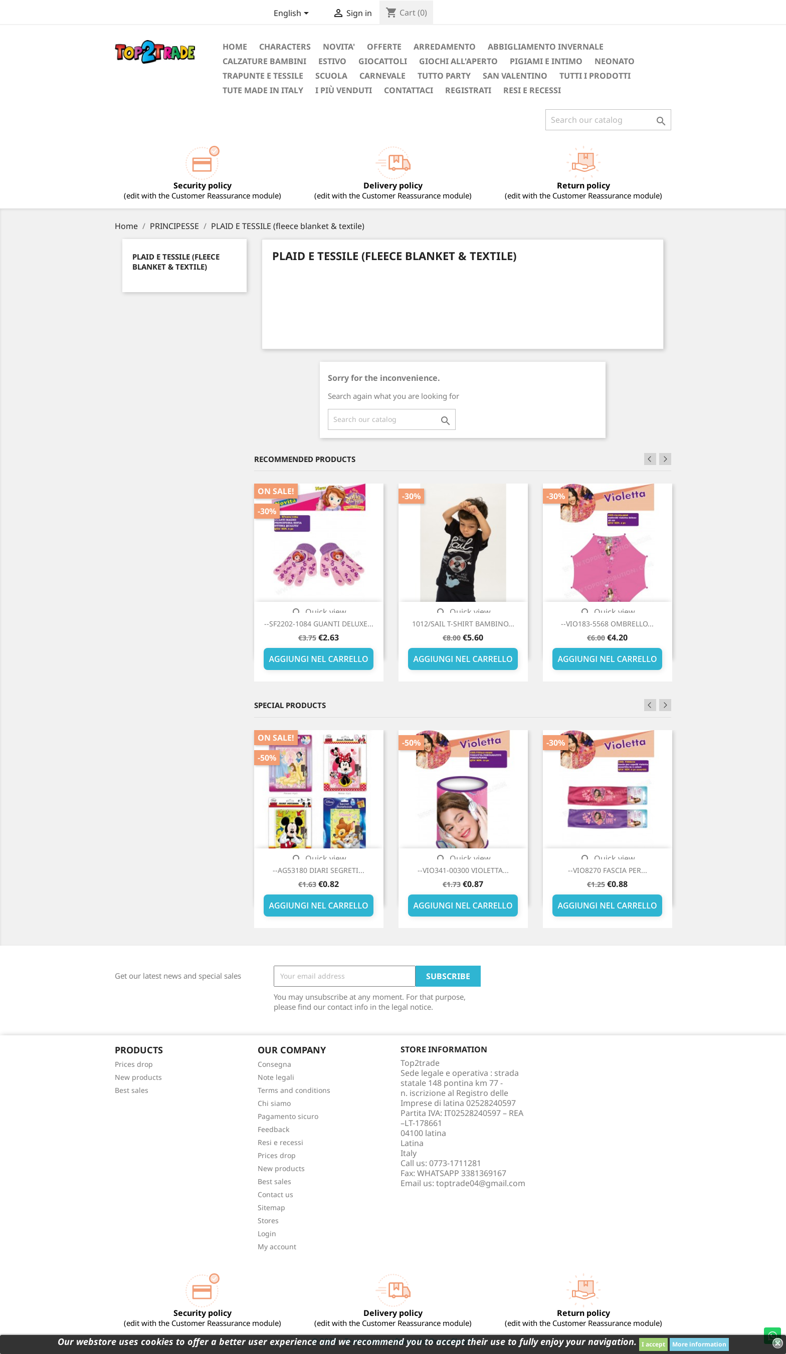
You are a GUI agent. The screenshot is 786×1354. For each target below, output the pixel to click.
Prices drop (134, 1064)
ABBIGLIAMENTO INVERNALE (546, 46)
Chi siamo (274, 1103)
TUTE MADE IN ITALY (263, 90)
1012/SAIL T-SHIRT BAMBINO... (463, 623)
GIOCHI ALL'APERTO (458, 61)
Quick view (318, 611)
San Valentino (515, 75)
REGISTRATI (468, 90)
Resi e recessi (532, 90)
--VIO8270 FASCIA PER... (607, 870)
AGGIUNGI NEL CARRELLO (318, 658)
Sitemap (271, 1207)
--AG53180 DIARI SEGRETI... (318, 870)
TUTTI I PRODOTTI (595, 75)
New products (138, 1077)
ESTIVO (332, 61)
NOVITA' (339, 46)
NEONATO (615, 61)
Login (267, 1233)
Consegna (274, 1064)
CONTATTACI (408, 90)
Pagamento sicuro (288, 1116)
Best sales (131, 1090)
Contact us (275, 1194)
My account (277, 1246)
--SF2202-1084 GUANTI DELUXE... (318, 623)
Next (665, 459)
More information (699, 1344)
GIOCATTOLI (382, 61)
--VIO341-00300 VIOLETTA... (463, 870)
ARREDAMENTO (445, 46)
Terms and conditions (294, 1090)
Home (235, 46)
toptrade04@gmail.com (480, 1183)
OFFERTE (384, 46)
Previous (650, 459)
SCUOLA (331, 75)
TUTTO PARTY (444, 75)
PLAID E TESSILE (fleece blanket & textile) (176, 262)
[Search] (608, 119)
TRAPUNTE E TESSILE (263, 75)
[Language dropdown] (293, 14)
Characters (285, 46)
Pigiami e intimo (546, 61)
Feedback (273, 1129)
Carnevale (382, 75)
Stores (268, 1220)
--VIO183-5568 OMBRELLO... (607, 623)
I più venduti (343, 90)
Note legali (276, 1077)
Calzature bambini (264, 61)
